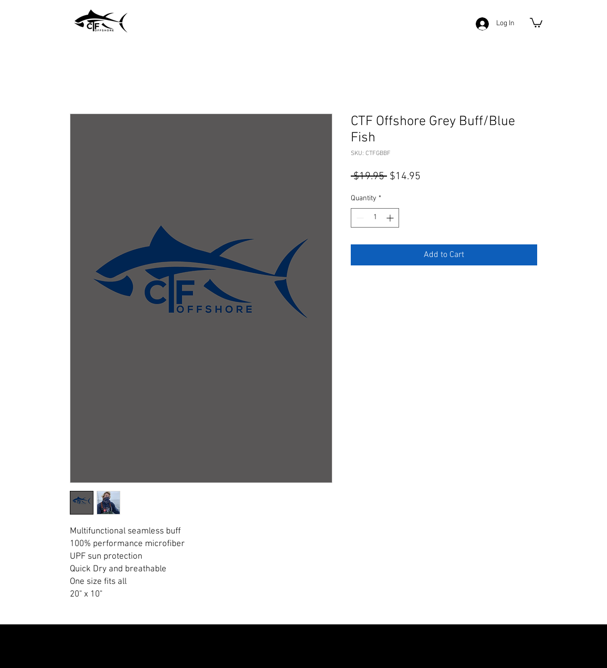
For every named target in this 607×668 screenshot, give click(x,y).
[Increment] (390, 218)
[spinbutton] (374, 218)
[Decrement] (358, 218)
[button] (536, 22)
